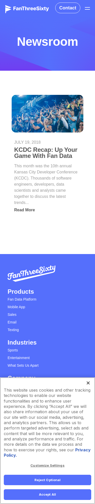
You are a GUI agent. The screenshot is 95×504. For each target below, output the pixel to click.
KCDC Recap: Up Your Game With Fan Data (45, 152)
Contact (67, 7)
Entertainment (19, 358)
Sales (12, 315)
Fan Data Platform (22, 299)
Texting (13, 330)
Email (12, 322)
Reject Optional (47, 480)
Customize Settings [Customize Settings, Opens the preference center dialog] (47, 465)
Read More (24, 210)
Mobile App (16, 307)
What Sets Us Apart (23, 365)
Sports (13, 350)
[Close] (88, 383)
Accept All (47, 494)
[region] (47, 440)
